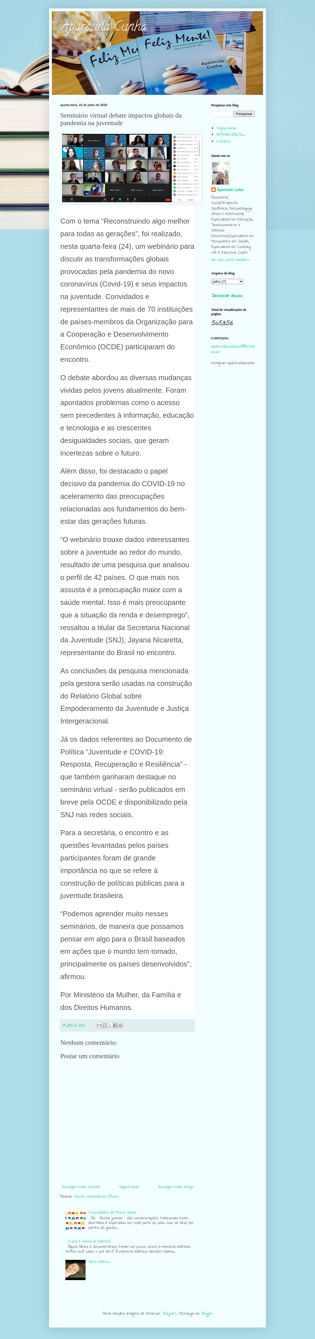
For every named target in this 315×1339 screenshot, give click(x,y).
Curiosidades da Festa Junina (112, 1213)
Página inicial (129, 1187)
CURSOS (223, 141)
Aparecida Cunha (103, 27)
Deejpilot (169, 1314)
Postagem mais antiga (175, 1187)
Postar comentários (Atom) (96, 1197)
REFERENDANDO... (231, 135)
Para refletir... (99, 1262)
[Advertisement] (233, 478)
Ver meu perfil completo (230, 260)
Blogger (206, 1314)
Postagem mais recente (81, 1187)
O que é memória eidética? (89, 1241)
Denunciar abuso (226, 296)
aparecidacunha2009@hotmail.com (233, 349)
